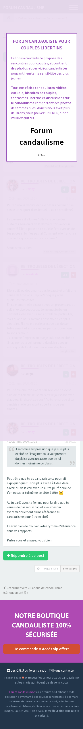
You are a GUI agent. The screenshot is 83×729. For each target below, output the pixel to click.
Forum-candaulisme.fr (22, 691)
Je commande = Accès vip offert (41, 648)
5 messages (70, 568)
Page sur (51, 568)
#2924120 (70, 441)
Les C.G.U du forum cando (26, 670)
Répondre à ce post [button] (25, 555)
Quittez (41, 155)
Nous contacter (62, 670)
